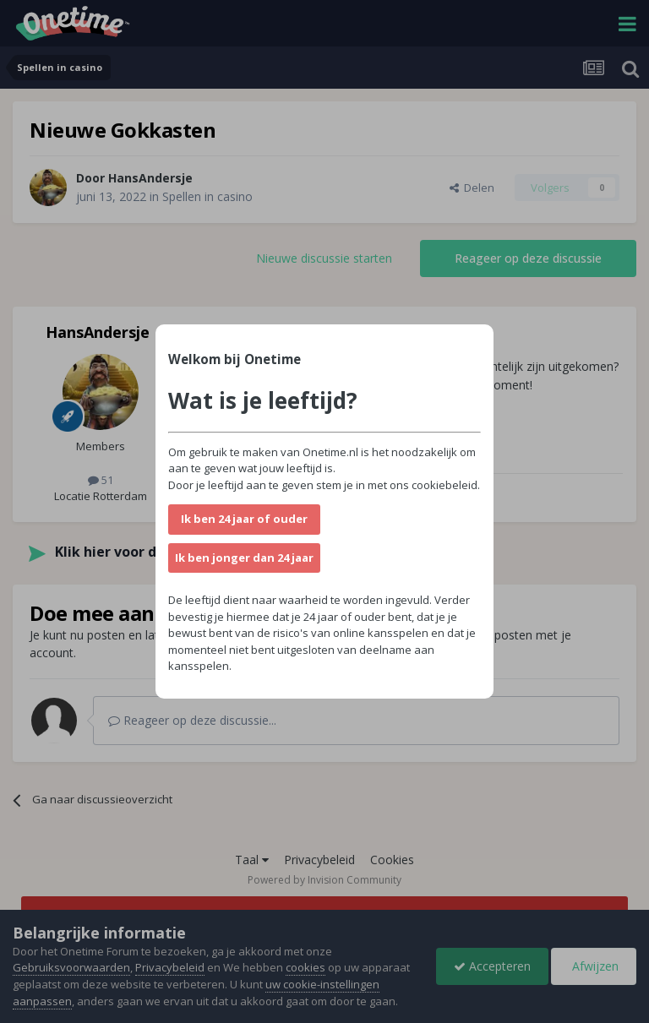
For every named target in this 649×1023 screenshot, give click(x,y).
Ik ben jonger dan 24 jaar (244, 557)
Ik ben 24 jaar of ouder (244, 518)
